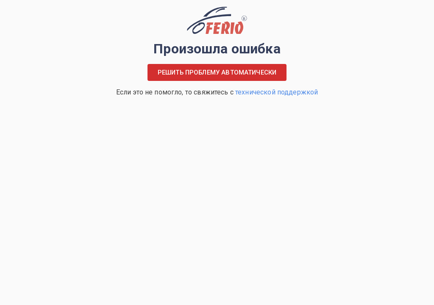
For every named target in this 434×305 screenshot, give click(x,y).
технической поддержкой (276, 92)
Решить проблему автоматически (217, 72)
